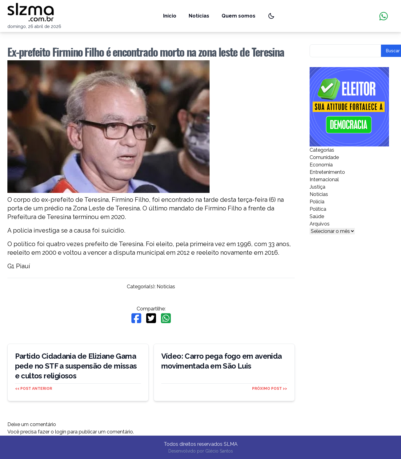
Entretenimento (327, 172)
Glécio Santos (219, 451)
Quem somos (238, 16)
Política (318, 209)
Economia (321, 165)
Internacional (324, 179)
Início (169, 16)
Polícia (317, 202)
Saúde (317, 216)
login (60, 432)
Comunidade (324, 157)
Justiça (317, 187)
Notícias (199, 16)
